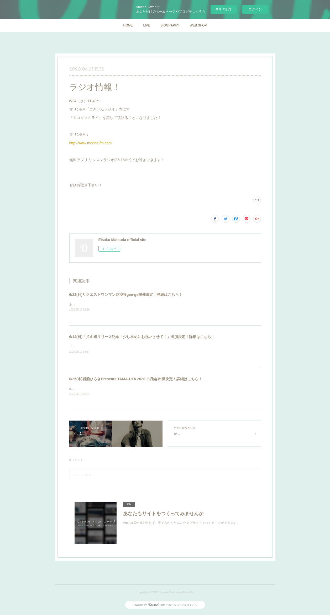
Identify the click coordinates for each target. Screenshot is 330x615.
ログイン (255, 9)
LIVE (146, 25)
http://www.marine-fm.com (90, 143)
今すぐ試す (223, 9)
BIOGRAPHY (169, 25)
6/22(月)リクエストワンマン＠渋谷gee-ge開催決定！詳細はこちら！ (126, 294)
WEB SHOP (198, 25)
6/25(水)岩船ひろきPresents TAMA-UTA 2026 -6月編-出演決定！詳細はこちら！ (135, 379)
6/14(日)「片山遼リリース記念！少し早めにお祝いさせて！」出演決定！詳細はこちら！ (142, 337)
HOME (128, 25)
